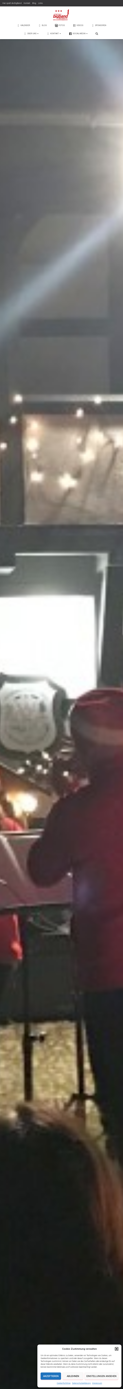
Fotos (60, 25)
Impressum (97, 1383)
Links (40, 3)
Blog (34, 3)
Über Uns (30, 33)
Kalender (23, 25)
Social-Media (78, 33)
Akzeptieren (51, 1376)
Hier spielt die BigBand (12, 3)
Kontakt (27, 3)
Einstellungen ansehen (101, 1376)
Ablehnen (73, 1376)
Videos (78, 25)
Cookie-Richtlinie (63, 1383)
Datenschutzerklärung (81, 1383)
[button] (116, 1348)
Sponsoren (98, 25)
